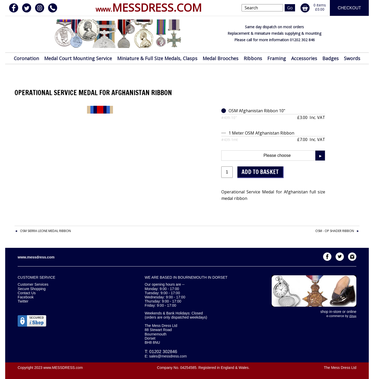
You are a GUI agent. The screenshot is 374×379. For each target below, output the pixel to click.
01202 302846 (163, 351)
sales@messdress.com (168, 356)
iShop (352, 316)
